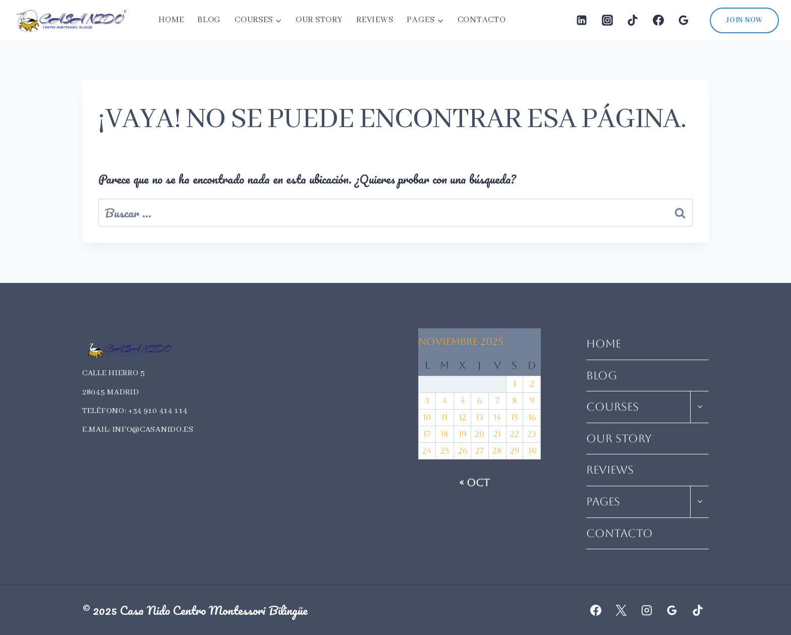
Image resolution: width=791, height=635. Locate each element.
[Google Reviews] (683, 20)
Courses (612, 406)
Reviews (374, 20)
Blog (209, 20)
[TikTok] (633, 20)
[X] (621, 610)
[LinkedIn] (582, 20)
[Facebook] (658, 20)
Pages (603, 501)
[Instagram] (607, 20)
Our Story (319, 20)
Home (171, 20)
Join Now (744, 20)
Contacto (482, 20)
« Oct (474, 483)
